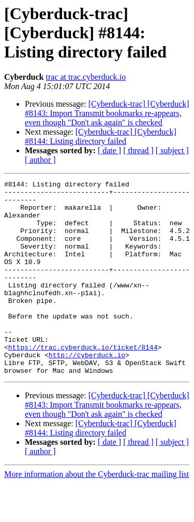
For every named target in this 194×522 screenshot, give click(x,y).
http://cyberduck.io (87, 390)
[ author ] (40, 159)
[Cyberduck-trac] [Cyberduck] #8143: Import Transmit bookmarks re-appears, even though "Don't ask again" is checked (107, 113)
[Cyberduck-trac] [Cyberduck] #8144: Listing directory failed (100, 136)
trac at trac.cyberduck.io (86, 76)
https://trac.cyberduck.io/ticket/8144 (83, 381)
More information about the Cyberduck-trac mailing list (96, 513)
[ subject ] (172, 150)
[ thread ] (138, 150)
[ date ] (109, 150)
